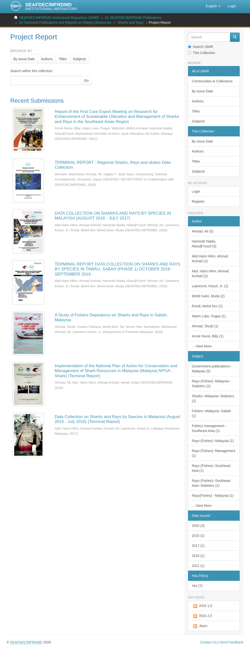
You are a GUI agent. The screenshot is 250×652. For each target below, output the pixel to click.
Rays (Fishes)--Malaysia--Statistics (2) (211, 383)
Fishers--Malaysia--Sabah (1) (211, 413)
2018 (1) (198, 556)
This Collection (201, 53)
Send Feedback (231, 642)
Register (198, 201)
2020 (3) (198, 526)
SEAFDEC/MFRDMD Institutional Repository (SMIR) (59, 18)
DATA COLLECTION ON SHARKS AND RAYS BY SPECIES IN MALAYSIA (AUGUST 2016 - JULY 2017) (113, 216)
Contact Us (208, 642)
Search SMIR (200, 47)
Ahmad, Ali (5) (202, 231)
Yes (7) (197, 586)
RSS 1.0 (202, 606)
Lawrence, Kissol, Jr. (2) (210, 286)
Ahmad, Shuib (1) (205, 326)
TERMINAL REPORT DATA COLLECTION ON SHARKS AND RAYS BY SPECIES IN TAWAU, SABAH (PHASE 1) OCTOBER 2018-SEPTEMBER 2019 (117, 269)
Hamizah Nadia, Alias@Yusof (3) (204, 243)
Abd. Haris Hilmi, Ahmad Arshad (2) (210, 273)
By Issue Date (24, 59)
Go (86, 80)
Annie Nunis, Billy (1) (208, 336)
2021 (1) (198, 566)
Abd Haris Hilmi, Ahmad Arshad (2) (210, 258)
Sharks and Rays (130, 22)
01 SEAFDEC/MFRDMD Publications (133, 18)
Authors (46, 59)
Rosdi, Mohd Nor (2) (207, 306)
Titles (63, 59)
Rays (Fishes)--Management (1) (213, 453)
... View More (202, 346)
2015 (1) (198, 536)
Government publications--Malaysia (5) (212, 368)
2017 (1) (198, 546)
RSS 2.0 (202, 616)
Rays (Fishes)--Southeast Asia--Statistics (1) (211, 483)
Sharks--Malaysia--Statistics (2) (213, 398)
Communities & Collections (212, 81)
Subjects (79, 59)
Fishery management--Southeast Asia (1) (209, 428)
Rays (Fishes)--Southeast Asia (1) (211, 468)
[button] (213, 6)
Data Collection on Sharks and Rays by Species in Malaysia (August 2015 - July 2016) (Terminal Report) (117, 419)
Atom (200, 626)
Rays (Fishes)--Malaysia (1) (213, 441)
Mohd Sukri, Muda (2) (208, 296)
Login (196, 191)
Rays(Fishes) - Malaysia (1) (213, 495)
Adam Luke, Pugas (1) (209, 316)
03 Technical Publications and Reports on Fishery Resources (65, 22)
